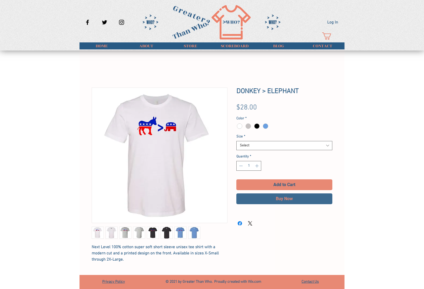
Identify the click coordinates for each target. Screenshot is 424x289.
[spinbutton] (249, 165)
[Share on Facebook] (240, 223)
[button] (331, 36)
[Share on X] (250, 223)
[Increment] (257, 165)
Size (240, 137)
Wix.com (254, 282)
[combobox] (284, 145)
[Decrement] (240, 165)
